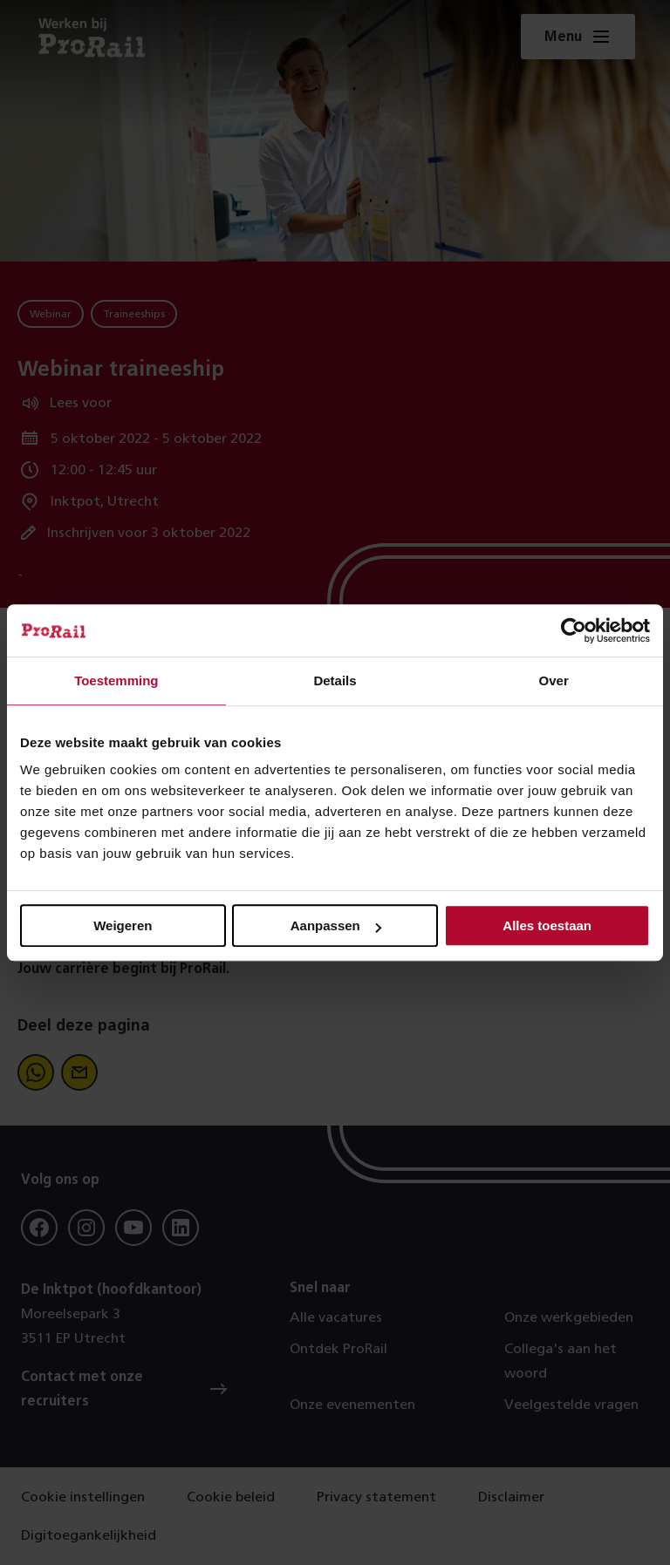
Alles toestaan (546, 925)
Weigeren (122, 925)
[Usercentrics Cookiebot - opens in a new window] (573, 630)
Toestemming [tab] (116, 680)
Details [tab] (334, 680)
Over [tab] (554, 680)
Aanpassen (336, 925)
